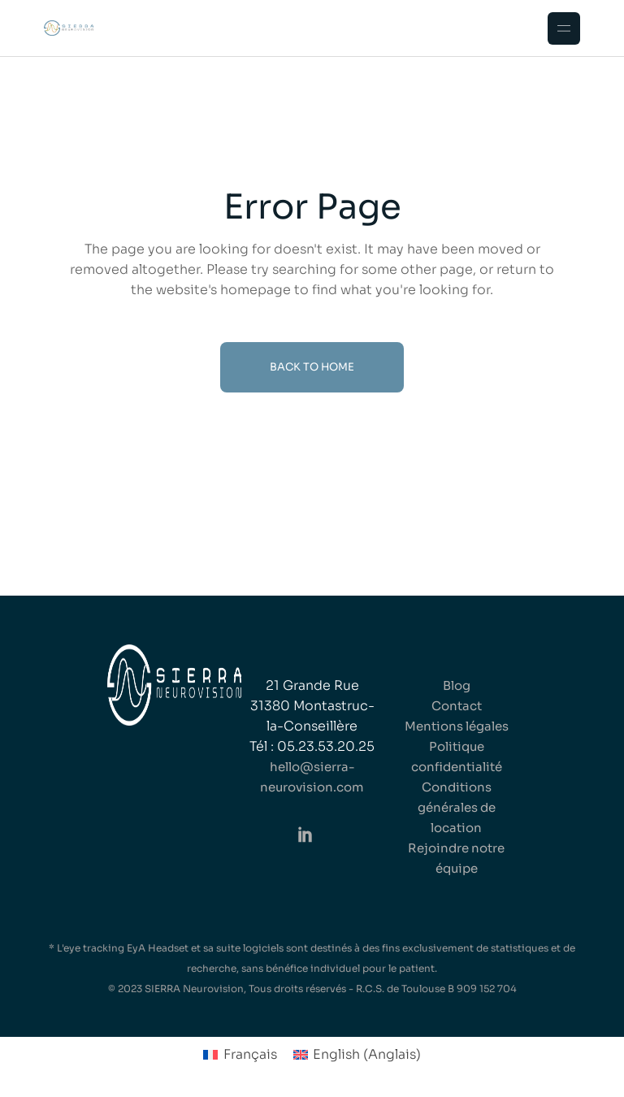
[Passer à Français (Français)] (239, 1054)
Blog (456, 685)
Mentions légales (457, 726)
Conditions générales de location (457, 807)
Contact (456, 705)
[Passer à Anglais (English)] (357, 1054)
